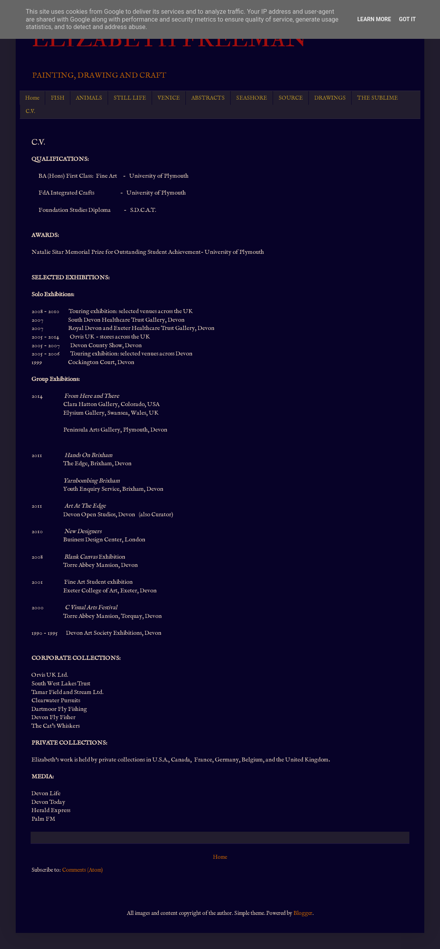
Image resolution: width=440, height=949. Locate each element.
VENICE (169, 98)
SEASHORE (251, 98)
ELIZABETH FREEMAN (169, 39)
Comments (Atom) (82, 870)
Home (32, 98)
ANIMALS (89, 98)
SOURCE (291, 98)
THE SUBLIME (377, 98)
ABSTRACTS (208, 98)
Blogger (302, 913)
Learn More (374, 19)
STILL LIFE (130, 98)
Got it (407, 19)
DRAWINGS (330, 98)
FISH (57, 98)
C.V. (30, 111)
